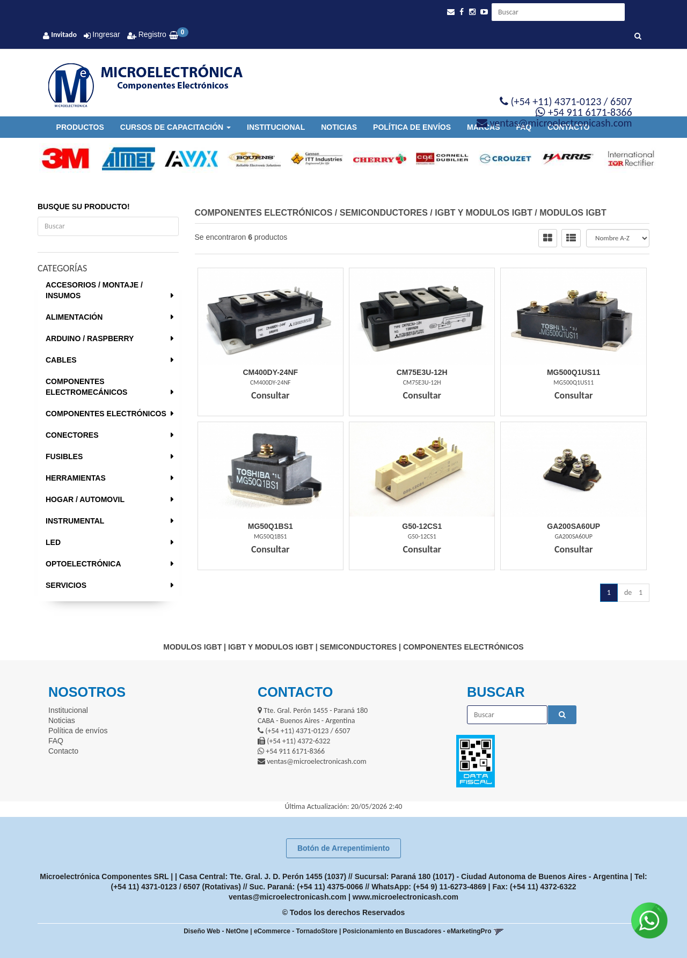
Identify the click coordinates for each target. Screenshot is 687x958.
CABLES (61, 360)
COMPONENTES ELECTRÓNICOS (106, 413)
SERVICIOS (66, 585)
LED (53, 542)
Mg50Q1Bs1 (270, 526)
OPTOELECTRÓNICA (83, 563)
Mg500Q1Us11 (574, 372)
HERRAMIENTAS (76, 478)
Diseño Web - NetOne (216, 931)
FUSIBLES (64, 456)
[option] (61, 158)
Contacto (63, 751)
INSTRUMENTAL (75, 521)
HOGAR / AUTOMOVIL (85, 499)
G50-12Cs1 (422, 526)
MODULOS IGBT (572, 212)
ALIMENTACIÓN (74, 317)
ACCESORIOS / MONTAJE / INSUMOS (94, 290)
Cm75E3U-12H (422, 372)
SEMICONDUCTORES (384, 212)
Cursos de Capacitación (175, 127)
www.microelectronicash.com (405, 897)
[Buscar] (638, 36)
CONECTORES (72, 435)
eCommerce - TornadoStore (296, 931)
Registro (151, 34)
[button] (450, 12)
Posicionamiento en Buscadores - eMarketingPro (417, 931)
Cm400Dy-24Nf (270, 372)
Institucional (276, 127)
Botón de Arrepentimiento (343, 848)
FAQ (55, 740)
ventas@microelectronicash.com (287, 897)
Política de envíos (412, 127)
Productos (80, 127)
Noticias (339, 127)
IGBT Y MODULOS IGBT (483, 212)
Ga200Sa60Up (573, 526)
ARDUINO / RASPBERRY (90, 338)
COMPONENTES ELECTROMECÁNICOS (86, 386)
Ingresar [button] (106, 34)
